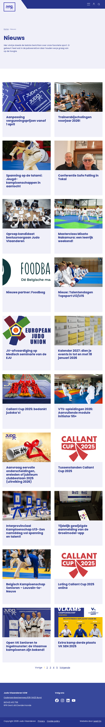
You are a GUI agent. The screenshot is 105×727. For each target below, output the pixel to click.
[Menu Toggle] (88, 4)
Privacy (41, 721)
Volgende (65, 667)
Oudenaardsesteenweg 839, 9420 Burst (23, 697)
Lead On (97, 721)
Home (6, 29)
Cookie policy (53, 721)
